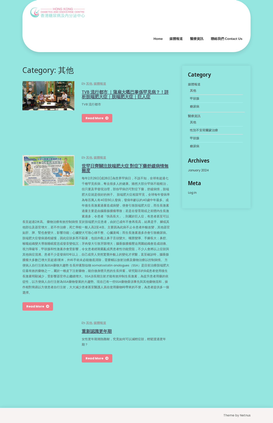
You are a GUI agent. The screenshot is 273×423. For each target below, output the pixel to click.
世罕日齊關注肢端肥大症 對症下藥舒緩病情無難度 (125, 168)
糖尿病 (194, 106)
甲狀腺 (194, 98)
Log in (192, 192)
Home (158, 39)
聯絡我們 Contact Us (226, 39)
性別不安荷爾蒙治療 (204, 130)
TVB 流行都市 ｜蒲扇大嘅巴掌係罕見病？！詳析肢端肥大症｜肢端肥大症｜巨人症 (125, 94)
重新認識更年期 (97, 331)
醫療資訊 (196, 39)
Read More (94, 118)
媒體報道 (176, 39)
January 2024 (198, 170)
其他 (89, 83)
